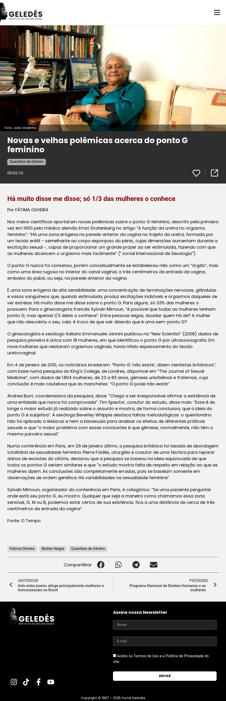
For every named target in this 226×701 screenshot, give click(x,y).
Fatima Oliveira (22, 548)
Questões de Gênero (26, 161)
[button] (100, 564)
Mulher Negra (53, 548)
